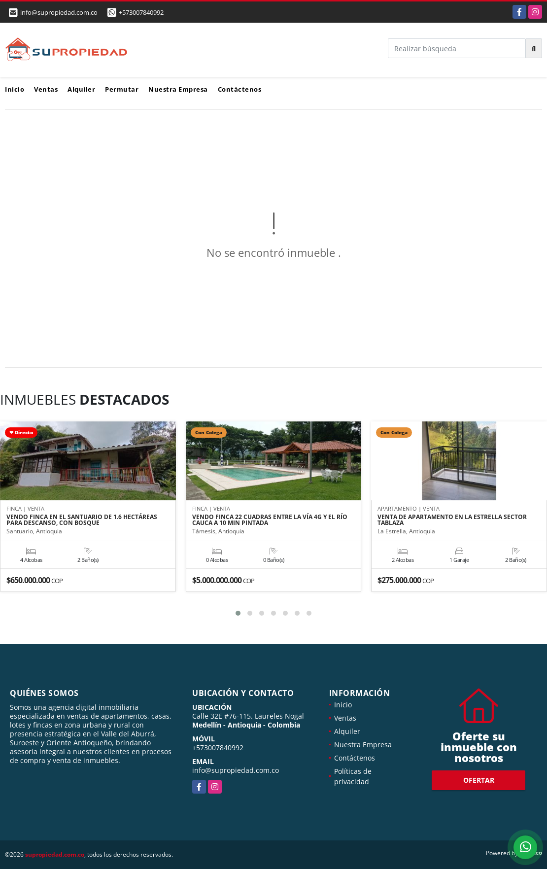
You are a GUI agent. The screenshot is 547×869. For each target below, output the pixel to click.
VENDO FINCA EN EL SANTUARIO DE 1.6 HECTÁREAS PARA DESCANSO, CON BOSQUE (81, 520)
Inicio (14, 89)
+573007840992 (141, 12)
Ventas (46, 89)
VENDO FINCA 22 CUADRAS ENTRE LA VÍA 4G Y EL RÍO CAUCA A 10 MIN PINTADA (269, 520)
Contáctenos (240, 89)
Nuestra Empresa (178, 89)
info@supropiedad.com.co (235, 770)
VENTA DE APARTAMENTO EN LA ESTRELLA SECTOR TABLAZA (452, 520)
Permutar (121, 89)
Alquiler (81, 89)
